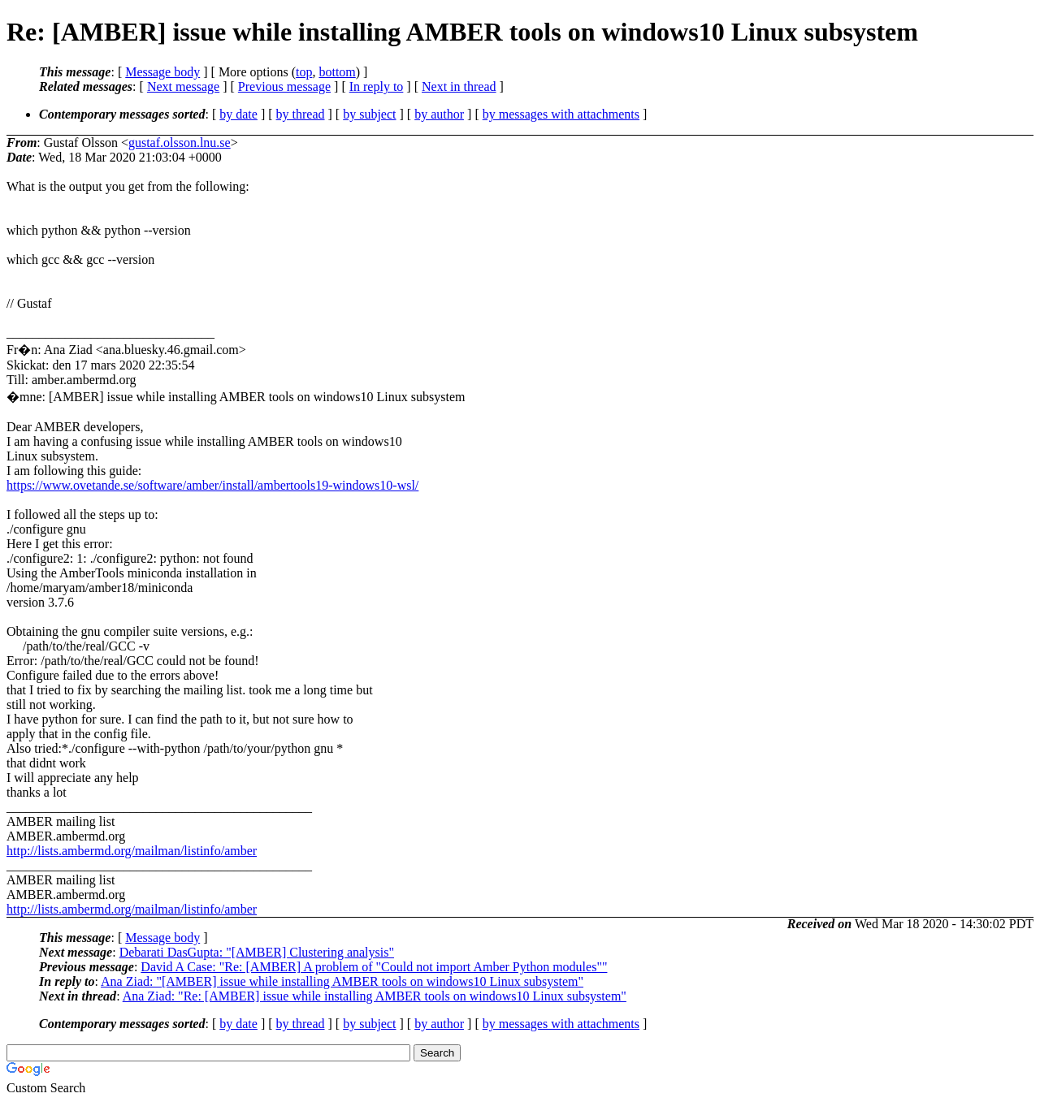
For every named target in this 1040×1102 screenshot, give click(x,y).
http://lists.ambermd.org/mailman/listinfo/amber (131, 851)
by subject (369, 114)
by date (238, 114)
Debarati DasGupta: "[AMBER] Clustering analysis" (256, 952)
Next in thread (459, 86)
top (304, 72)
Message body (162, 72)
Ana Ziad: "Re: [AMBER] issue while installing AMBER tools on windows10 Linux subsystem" (374, 996)
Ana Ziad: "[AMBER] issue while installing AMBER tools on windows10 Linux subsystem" (342, 981)
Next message (183, 86)
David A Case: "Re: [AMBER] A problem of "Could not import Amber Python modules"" (374, 967)
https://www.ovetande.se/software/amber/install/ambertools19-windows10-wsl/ (212, 485)
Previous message (284, 86)
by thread (300, 114)
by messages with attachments (561, 114)
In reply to (376, 86)
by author (439, 114)
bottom (336, 72)
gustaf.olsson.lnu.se (179, 142)
